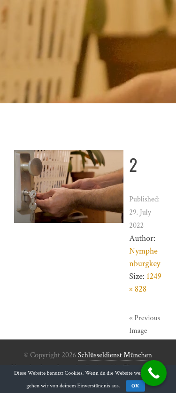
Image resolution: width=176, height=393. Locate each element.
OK (135, 385)
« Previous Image (144, 324)
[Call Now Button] (154, 373)
